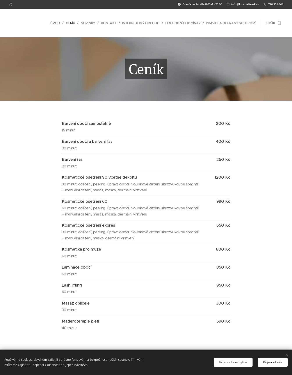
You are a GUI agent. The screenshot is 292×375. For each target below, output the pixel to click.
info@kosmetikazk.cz (245, 4)
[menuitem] (52, 23)
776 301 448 (275, 4)
